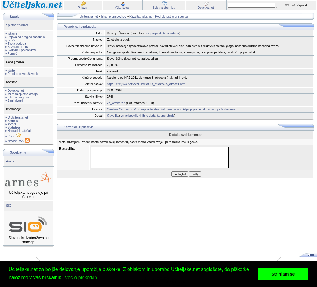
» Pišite (13, 136)
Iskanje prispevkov (113, 16)
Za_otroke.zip (116, 103)
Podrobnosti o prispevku (171, 16)
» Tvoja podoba (15, 43)
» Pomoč (11, 53)
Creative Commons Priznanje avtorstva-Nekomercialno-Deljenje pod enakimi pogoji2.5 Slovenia (171, 109)
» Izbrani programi (17, 97)
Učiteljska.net (89, 16)
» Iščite (10, 70)
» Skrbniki (11, 121)
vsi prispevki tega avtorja (162, 33)
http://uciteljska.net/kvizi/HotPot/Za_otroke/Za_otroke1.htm (146, 84)
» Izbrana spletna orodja (21, 94)
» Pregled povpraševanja (22, 73)
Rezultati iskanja (140, 16)
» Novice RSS (17, 141)
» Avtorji (10, 124)
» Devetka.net (14, 90)
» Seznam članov (16, 47)
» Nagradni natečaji (18, 130)
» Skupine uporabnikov (20, 50)
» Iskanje (11, 33)
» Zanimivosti (14, 100)
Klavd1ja (112, 115)
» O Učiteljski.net (16, 117)
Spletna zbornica (17, 25)
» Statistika (12, 127)
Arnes (10, 161)
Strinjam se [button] (283, 274)
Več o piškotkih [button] (81, 277)
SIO (8, 205)
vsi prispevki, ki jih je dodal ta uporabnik (147, 115)
